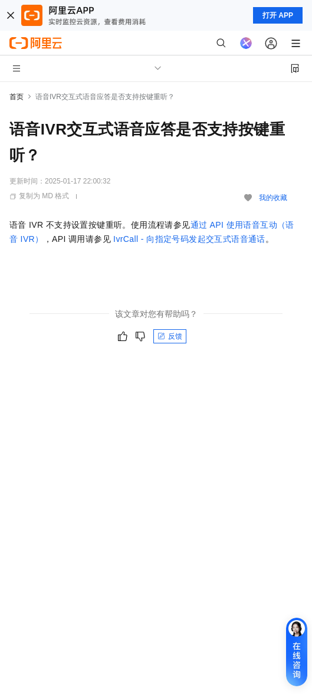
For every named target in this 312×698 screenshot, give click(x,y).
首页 (16, 97)
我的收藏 (273, 198)
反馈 (169, 336)
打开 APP (277, 15)
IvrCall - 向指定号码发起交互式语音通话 (189, 239)
